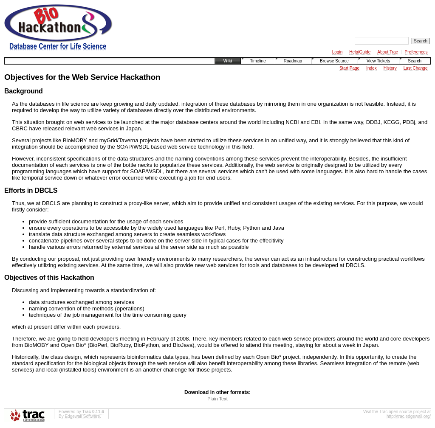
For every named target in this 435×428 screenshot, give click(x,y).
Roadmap (293, 61)
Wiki (227, 61)
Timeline (258, 61)
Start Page (349, 68)
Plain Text (217, 398)
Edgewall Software (82, 416)
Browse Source (334, 61)
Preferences (416, 52)
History (390, 68)
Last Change (416, 68)
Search (414, 61)
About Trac (387, 52)
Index (371, 68)
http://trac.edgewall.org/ (409, 416)
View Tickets (378, 61)
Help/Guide (359, 52)
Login (337, 52)
